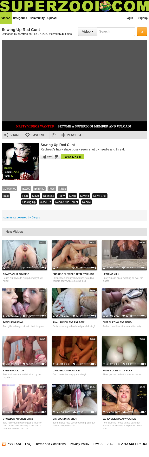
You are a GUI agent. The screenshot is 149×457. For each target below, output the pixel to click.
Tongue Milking (13, 322)
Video (88, 32)
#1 (12, 175)
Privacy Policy (79, 444)
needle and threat (66, 202)
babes (26, 188)
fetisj (52, 188)
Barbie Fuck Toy (13, 370)
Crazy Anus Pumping (16, 274)
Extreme (39, 188)
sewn (72, 195)
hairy (61, 195)
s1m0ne (23, 33)
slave (35, 195)
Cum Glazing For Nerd (117, 322)
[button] (54, 135)
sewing (84, 195)
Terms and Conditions (51, 444)
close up (45, 202)
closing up (29, 202)
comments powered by (21, 217)
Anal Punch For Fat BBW (68, 322)
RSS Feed (11, 444)
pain (25, 195)
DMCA (98, 444)
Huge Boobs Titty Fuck (118, 370)
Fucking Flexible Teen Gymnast (73, 274)
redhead (48, 195)
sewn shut (100, 195)
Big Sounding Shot (65, 418)
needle (86, 202)
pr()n (62, 188)
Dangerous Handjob (66, 370)
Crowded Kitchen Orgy (18, 418)
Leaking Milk (111, 274)
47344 (15, 172)
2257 (110, 444)
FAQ (28, 444)
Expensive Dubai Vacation (119, 418)
